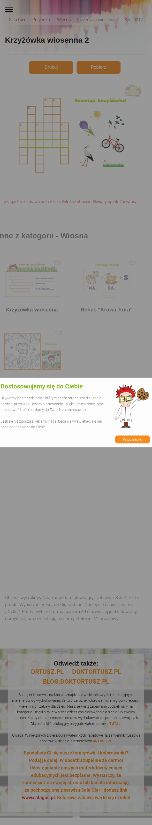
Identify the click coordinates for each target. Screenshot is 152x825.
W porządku (132, 439)
